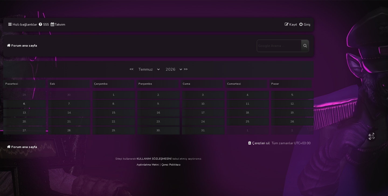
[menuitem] (43, 24)
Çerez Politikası (171, 165)
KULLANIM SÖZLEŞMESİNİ (154, 159)
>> (186, 69)
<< (131, 69)
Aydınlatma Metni (148, 165)
